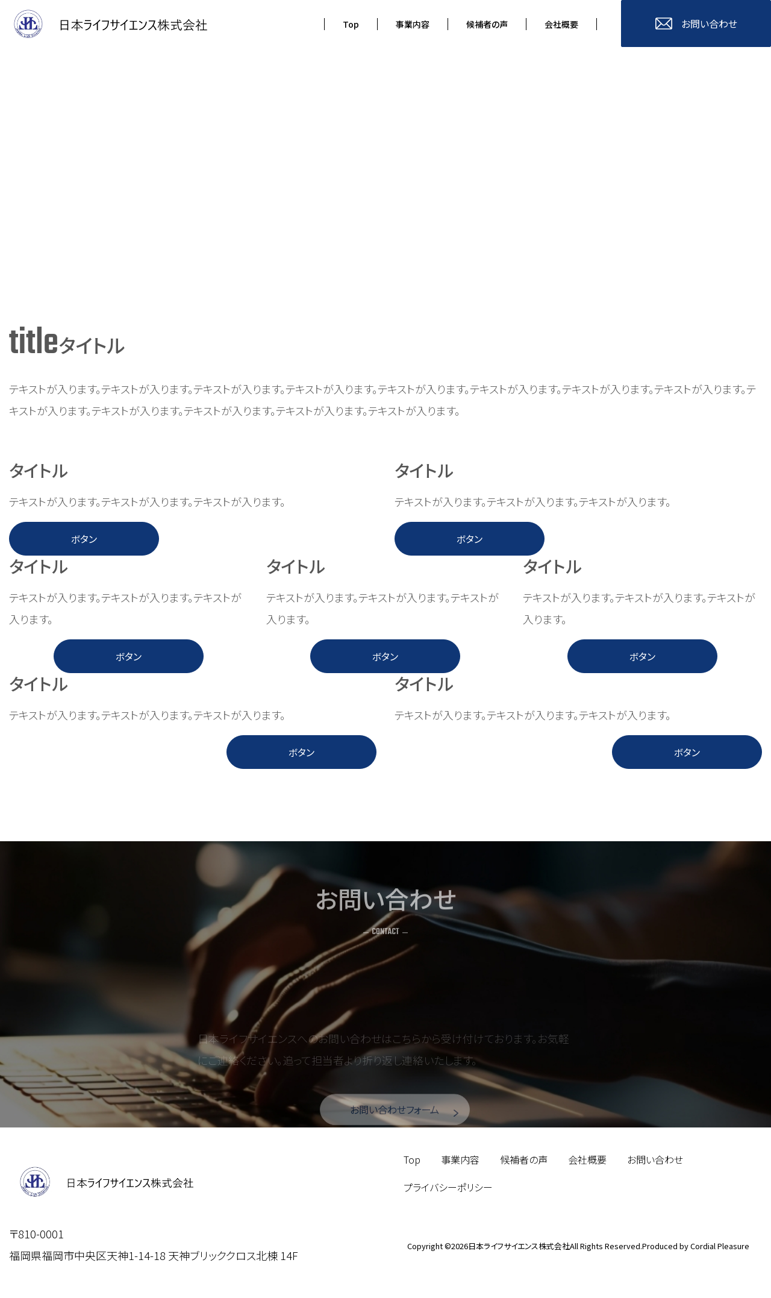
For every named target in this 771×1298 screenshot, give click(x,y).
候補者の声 (524, 1162)
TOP (616, 1283)
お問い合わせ (655, 1162)
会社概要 (587, 1162)
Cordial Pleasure (719, 1249)
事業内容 (460, 1162)
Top (412, 1162)
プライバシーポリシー (448, 1190)
